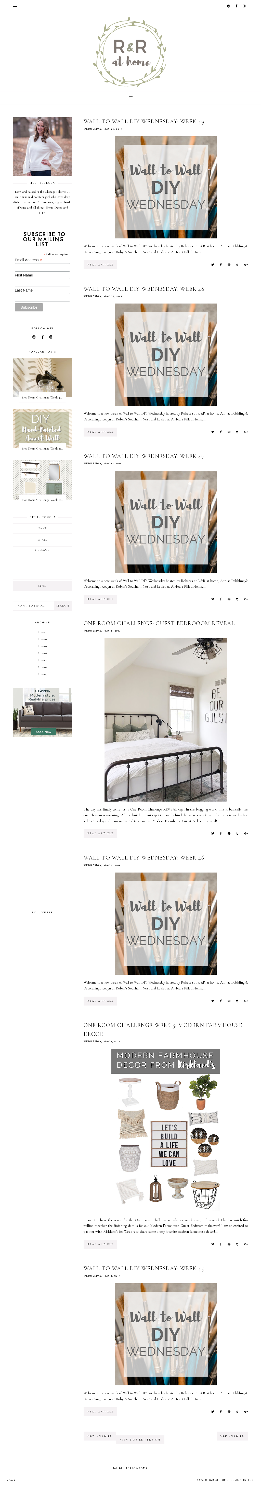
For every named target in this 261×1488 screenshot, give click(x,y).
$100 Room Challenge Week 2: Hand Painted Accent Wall (44, 448)
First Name (24, 275)
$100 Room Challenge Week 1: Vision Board (44, 500)
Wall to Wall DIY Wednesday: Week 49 (144, 121)
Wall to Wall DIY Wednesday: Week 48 (144, 289)
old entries (232, 1435)
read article (100, 264)
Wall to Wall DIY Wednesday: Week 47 (144, 456)
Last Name (24, 290)
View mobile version (140, 1439)
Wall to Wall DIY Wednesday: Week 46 (144, 857)
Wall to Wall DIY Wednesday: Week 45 (144, 1268)
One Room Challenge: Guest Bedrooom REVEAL (159, 623)
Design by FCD (242, 1480)
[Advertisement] (42, 824)
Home (11, 1481)
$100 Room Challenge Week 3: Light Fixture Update (44, 397)
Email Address (28, 260)
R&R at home (218, 1480)
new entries (99, 1435)
